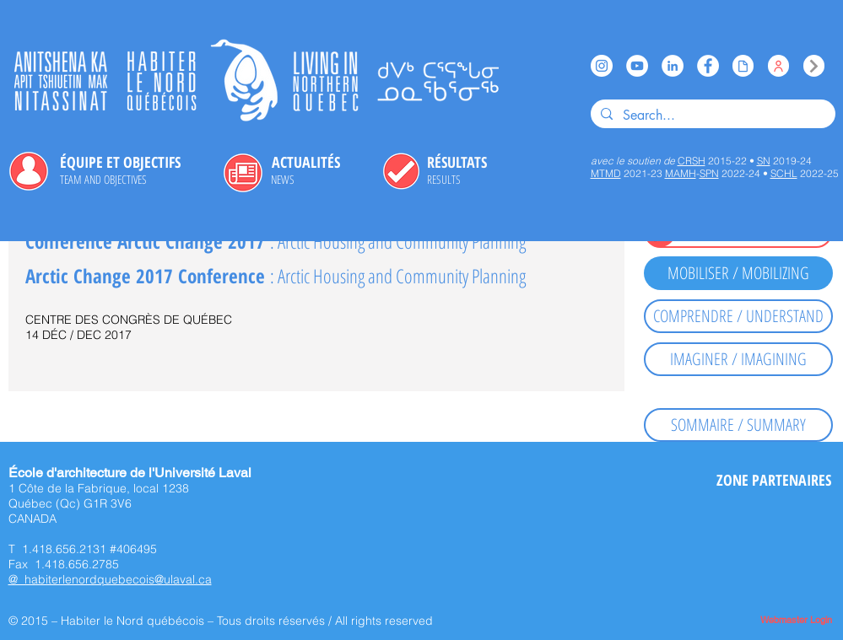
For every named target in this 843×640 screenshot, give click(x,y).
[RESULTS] (444, 179)
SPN (709, 173)
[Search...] (711, 115)
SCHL (783, 173)
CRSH (691, 160)
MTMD (606, 173)
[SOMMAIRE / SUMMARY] (738, 425)
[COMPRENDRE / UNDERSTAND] (738, 316)
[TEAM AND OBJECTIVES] (103, 179)
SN (763, 160)
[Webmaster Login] (796, 620)
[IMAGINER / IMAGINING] (738, 359)
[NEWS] (282, 179)
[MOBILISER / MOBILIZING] (738, 273)
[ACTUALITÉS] (306, 163)
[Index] (813, 66)
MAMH (680, 173)
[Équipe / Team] (778, 66)
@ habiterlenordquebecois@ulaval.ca (110, 579)
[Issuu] (743, 66)
